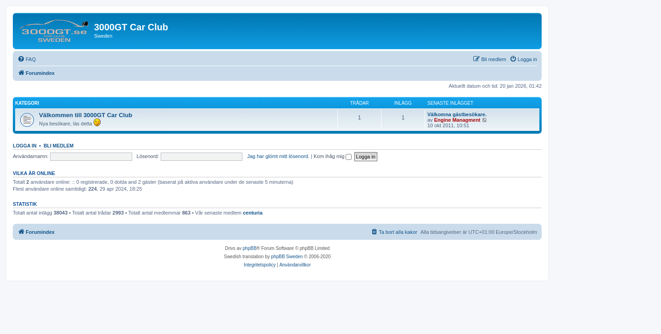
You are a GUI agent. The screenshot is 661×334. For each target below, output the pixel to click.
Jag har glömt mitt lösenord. (278, 156)
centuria (253, 212)
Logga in (25, 145)
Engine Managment (457, 120)
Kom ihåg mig (333, 156)
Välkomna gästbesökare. (457, 114)
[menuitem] (26, 59)
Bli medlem (58, 145)
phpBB (250, 248)
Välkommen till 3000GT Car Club (85, 115)
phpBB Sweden (287, 256)
